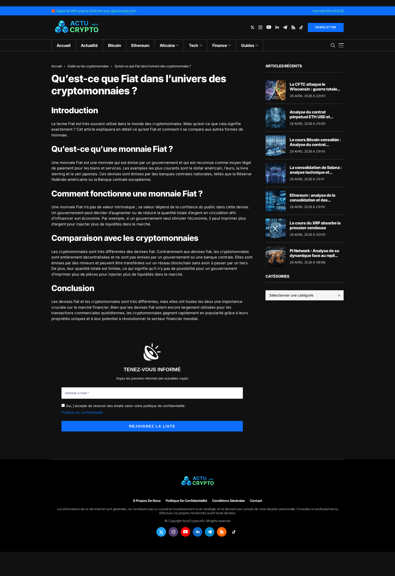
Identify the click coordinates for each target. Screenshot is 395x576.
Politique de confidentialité (82, 412)
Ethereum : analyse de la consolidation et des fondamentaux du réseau (313, 200)
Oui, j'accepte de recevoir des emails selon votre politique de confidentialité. (123, 406)
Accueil (56, 66)
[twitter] (252, 27)
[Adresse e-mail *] (152, 393)
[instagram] (260, 27)
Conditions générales (228, 501)
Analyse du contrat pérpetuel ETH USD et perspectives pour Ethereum (316, 116)
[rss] (293, 27)
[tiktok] (301, 27)
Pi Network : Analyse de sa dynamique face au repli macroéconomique (314, 255)
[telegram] (285, 27)
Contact (256, 501)
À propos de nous (147, 501)
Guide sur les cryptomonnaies (88, 66)
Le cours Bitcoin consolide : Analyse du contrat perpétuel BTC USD (315, 144)
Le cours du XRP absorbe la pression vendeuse (315, 225)
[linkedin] (277, 27)
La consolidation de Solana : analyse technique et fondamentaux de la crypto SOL (316, 175)
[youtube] (269, 27)
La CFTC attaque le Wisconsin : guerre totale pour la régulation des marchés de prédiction (313, 91)
